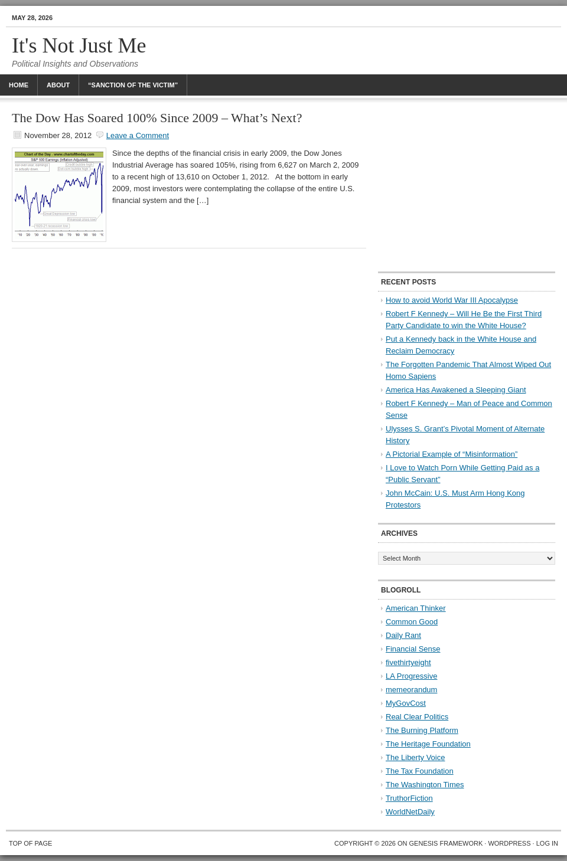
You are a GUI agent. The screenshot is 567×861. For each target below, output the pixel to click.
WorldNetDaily (410, 811)
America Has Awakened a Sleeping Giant (456, 389)
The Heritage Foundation (428, 743)
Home (18, 85)
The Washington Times (425, 784)
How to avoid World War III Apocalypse (452, 300)
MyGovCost (406, 703)
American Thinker (416, 608)
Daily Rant (403, 635)
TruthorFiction (409, 798)
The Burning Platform (422, 730)
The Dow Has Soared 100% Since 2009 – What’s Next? (157, 117)
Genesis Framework (446, 843)
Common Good (412, 621)
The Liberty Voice (415, 757)
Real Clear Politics (417, 716)
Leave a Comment (137, 135)
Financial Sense (413, 648)
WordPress (509, 843)
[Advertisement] (466, 186)
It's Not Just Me (79, 45)
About (58, 85)
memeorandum (411, 689)
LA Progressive (411, 676)
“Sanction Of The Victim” (133, 85)
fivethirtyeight (408, 662)
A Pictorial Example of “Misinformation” (451, 454)
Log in (547, 843)
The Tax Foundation (420, 771)
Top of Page (30, 843)
